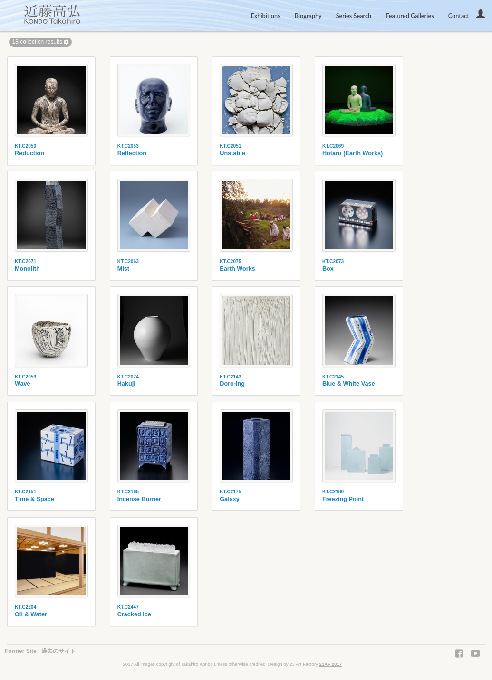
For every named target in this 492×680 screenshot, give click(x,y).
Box (328, 268)
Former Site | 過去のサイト (40, 651)
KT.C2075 (230, 261)
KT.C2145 (333, 376)
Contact (458, 15)
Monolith (27, 268)
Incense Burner (139, 499)
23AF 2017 (330, 664)
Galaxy (230, 499)
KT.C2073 (333, 261)
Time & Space (34, 499)
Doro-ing (232, 383)
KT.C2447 (128, 607)
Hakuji (126, 383)
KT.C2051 (230, 146)
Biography (308, 15)
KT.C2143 (230, 376)
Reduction (29, 153)
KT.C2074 (128, 376)
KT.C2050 (25, 146)
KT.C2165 (128, 491)
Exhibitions (265, 15)
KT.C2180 (333, 491)
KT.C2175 (230, 491)
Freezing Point (343, 499)
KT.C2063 (128, 261)
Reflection (131, 153)
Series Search (354, 15)
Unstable (232, 153)
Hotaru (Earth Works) (352, 153)
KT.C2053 (128, 146)
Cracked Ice (134, 614)
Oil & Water (31, 614)
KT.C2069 (333, 146)
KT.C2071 (25, 261)
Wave (22, 383)
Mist (123, 268)
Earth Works (237, 268)
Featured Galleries (410, 15)
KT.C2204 (25, 607)
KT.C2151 (25, 491)
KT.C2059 (25, 376)
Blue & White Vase (348, 383)
